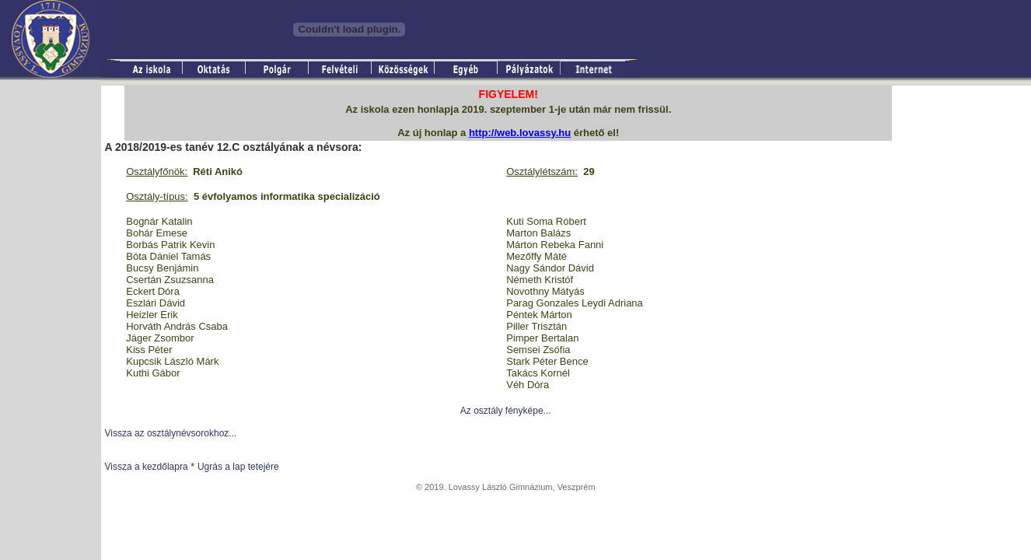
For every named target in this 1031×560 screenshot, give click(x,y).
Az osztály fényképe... (505, 410)
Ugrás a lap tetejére (238, 466)
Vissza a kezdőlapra (145, 466)
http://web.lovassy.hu (520, 132)
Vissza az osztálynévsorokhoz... (170, 433)
